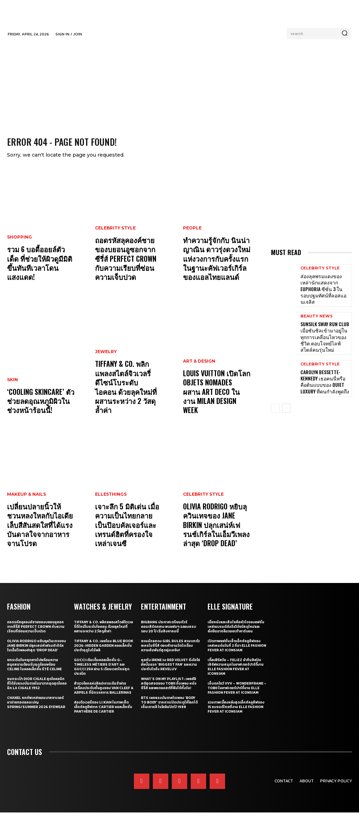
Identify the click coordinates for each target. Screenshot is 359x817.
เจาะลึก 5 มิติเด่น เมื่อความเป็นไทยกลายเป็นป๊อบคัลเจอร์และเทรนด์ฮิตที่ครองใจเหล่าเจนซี (128, 536)
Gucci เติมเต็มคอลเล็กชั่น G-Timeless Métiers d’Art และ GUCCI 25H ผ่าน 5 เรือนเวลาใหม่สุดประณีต (101, 671)
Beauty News (316, 311)
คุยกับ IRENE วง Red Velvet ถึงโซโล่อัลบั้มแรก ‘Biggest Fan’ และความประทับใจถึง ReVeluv (170, 669)
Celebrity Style (115, 238)
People (192, 238)
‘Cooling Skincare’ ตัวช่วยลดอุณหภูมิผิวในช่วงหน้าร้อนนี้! (38, 407)
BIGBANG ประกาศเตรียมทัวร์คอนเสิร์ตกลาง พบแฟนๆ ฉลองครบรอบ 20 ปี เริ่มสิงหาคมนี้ (168, 631)
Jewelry (106, 371)
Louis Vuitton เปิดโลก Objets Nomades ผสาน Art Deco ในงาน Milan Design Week (215, 403)
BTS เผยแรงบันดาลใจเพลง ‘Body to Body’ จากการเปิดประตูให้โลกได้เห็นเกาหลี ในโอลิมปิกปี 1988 (169, 707)
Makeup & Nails (26, 504)
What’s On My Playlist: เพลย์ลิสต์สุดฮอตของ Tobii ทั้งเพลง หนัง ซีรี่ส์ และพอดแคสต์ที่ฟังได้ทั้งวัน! (168, 688)
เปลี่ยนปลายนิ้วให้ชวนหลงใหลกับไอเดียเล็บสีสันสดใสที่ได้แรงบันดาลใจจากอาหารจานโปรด (37, 532)
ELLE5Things (111, 513)
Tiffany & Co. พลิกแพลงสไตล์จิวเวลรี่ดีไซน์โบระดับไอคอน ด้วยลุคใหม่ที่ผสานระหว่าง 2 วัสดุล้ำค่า (128, 399)
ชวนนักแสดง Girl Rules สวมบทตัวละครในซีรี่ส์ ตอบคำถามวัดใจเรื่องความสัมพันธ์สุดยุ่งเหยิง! (170, 650)
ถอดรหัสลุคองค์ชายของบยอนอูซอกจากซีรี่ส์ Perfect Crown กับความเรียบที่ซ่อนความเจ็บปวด (126, 266)
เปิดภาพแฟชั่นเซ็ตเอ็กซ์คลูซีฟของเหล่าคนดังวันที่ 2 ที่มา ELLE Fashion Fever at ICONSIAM (237, 650)
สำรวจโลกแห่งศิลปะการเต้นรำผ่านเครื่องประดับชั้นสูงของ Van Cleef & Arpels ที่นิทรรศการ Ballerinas (104, 692)
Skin (12, 388)
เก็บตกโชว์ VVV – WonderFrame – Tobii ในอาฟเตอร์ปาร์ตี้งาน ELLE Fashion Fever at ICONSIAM (237, 692)
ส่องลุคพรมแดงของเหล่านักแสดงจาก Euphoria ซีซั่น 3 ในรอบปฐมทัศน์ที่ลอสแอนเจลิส (325, 289)
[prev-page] (275, 395)
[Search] (344, 33)
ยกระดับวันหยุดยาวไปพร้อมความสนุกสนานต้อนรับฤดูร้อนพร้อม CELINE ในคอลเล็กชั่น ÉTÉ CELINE (34, 669)
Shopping (19, 255)
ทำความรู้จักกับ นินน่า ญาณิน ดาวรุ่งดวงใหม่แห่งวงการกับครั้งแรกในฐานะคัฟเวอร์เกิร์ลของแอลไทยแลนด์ (216, 266)
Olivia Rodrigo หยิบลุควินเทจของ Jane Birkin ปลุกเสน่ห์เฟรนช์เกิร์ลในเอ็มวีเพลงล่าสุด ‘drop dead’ (215, 532)
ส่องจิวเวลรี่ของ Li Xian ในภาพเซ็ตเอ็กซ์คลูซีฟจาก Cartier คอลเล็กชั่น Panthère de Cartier (103, 711)
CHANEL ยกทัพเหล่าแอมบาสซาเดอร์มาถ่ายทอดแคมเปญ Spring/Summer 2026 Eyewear (36, 707)
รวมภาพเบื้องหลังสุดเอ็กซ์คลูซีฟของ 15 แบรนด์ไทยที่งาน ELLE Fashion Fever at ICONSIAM (236, 711)
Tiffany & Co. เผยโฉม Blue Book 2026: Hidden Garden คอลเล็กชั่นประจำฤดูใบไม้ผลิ (103, 650)
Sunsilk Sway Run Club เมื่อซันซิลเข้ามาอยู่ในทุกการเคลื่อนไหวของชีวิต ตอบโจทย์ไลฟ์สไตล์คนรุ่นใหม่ (323, 329)
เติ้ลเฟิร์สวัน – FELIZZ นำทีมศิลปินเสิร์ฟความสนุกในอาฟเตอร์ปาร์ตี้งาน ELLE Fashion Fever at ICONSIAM (236, 671)
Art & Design (199, 380)
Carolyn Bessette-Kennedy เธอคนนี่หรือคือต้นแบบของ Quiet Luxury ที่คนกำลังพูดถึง (323, 370)
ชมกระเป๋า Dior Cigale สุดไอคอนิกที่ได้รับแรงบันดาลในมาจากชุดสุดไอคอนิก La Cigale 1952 (37, 688)
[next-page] (286, 395)
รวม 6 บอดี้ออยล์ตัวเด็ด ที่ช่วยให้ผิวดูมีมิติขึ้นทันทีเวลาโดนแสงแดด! (38, 274)
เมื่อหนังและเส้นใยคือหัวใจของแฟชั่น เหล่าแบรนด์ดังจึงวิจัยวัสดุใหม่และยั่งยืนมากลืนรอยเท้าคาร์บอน (236, 631)
